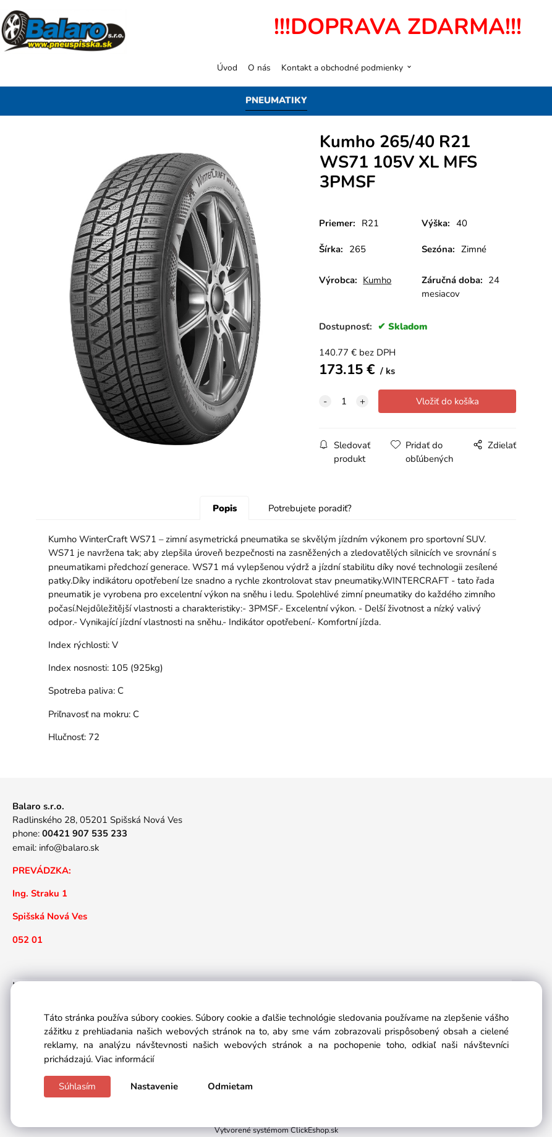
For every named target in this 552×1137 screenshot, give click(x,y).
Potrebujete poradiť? (310, 508)
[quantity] (343, 401)
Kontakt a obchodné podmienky (342, 68)
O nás (259, 68)
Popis (225, 508)
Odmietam (230, 1086)
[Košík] (526, 67)
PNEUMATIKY (276, 100)
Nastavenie (154, 1086)
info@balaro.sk (69, 847)
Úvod (227, 68)
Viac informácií (124, 1059)
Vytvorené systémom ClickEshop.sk (276, 1130)
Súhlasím (77, 1086)
